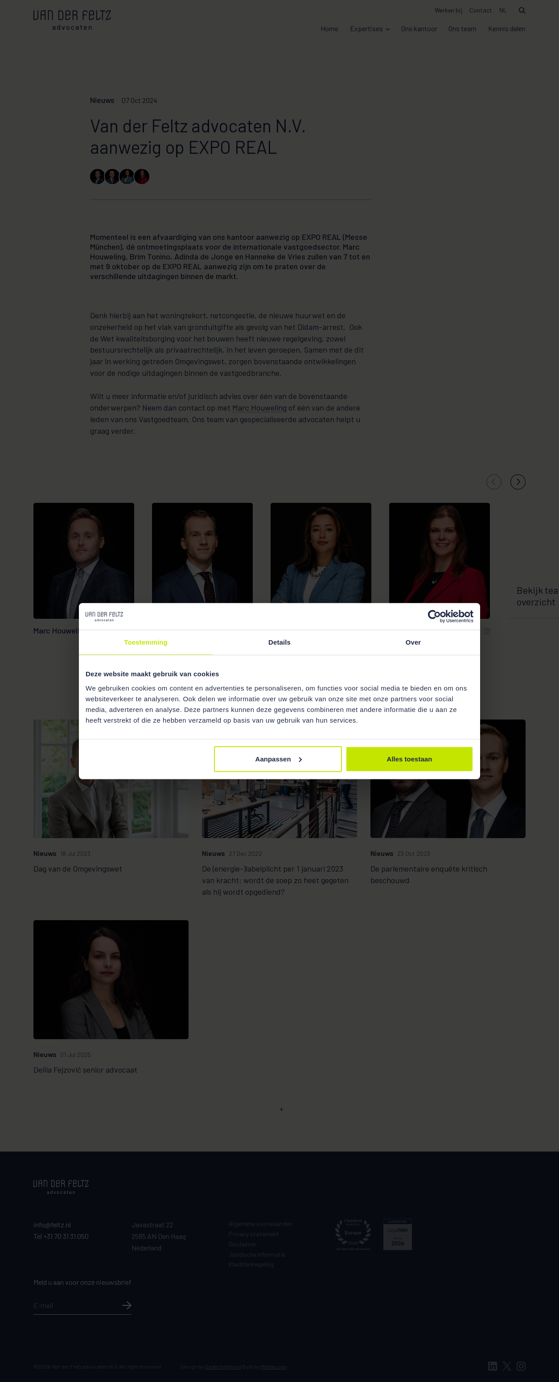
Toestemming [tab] (146, 642)
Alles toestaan (409, 758)
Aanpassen (278, 758)
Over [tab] (413, 642)
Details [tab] (279, 642)
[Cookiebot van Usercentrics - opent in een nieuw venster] (434, 616)
